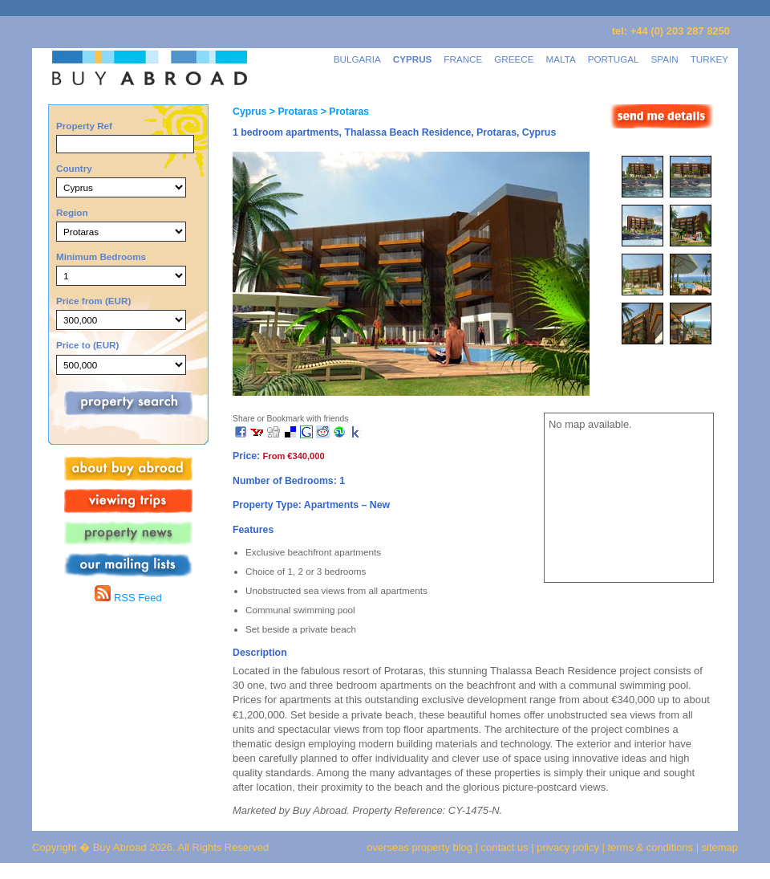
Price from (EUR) (93, 300)
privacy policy (568, 847)
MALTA (561, 59)
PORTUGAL (613, 59)
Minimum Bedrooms (101, 256)
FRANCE (463, 59)
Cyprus (249, 111)
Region (72, 212)
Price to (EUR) (87, 345)
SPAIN (665, 59)
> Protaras (292, 111)
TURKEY (709, 59)
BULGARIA (357, 59)
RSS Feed (128, 598)
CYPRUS (412, 59)
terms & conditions (652, 847)
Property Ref (84, 125)
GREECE (513, 59)
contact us (505, 847)
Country (74, 168)
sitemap (718, 847)
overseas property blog (419, 847)
